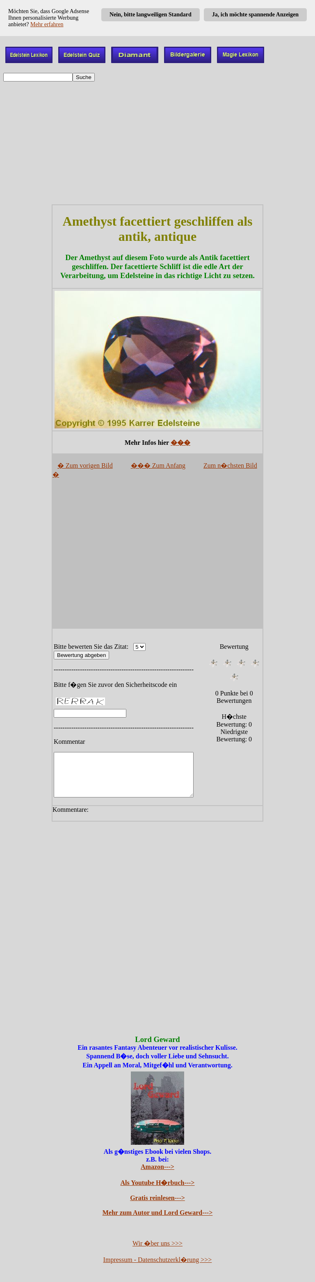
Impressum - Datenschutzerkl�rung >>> (157, 1260)
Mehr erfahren (46, 24)
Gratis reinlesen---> (157, 1198)
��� (180, 442)
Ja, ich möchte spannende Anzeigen (255, 14)
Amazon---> (157, 1167)
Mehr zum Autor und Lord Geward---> (158, 1213)
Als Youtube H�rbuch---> (158, 1183)
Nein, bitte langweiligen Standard (151, 14)
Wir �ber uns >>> (157, 1244)
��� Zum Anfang (158, 465)
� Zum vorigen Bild (85, 465)
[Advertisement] (157, 143)
